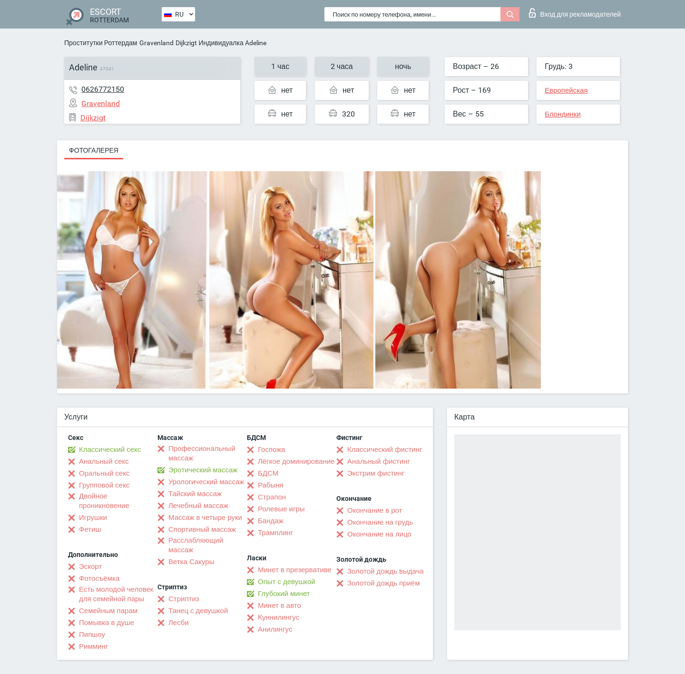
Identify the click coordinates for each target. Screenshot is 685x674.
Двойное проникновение (104, 501)
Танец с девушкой (198, 610)
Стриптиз (183, 599)
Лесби (178, 622)
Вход (575, 13)
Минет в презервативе (295, 570)
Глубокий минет (284, 593)
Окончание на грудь (380, 522)
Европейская (566, 90)
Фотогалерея (93, 150)
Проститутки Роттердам (100, 43)
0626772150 (102, 89)
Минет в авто (279, 605)
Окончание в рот (374, 510)
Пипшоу (92, 634)
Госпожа (271, 449)
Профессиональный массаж (201, 453)
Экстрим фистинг (375, 473)
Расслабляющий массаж (195, 545)
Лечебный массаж (198, 505)
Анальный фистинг (378, 461)
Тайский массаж (195, 493)
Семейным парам (108, 610)
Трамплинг (275, 532)
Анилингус (275, 629)
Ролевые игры (281, 509)
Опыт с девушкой (286, 581)
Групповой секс (104, 485)
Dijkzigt (186, 43)
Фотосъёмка (99, 578)
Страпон (272, 497)
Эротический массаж (202, 470)
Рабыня (271, 485)
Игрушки (93, 517)
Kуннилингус (278, 617)
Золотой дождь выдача (385, 571)
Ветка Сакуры (191, 561)
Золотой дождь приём (383, 583)
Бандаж (271, 521)
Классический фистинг (384, 449)
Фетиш (90, 529)
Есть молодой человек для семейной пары (116, 594)
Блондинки (563, 114)
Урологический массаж (206, 482)
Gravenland (156, 43)
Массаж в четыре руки (205, 517)
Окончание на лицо (379, 534)
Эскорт (90, 566)
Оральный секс (104, 473)
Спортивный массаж (202, 529)
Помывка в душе (106, 622)
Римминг (93, 646)
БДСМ (268, 473)
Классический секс (110, 449)
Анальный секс (104, 461)
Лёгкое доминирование (296, 461)
